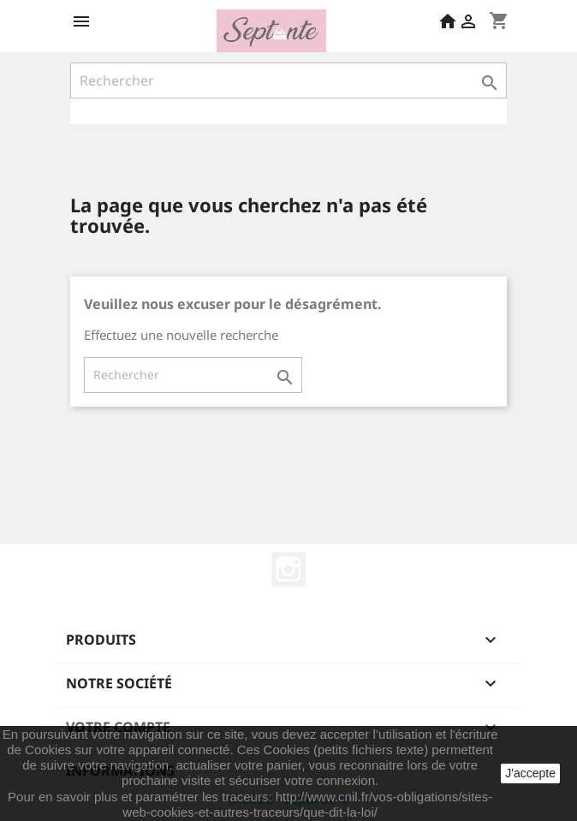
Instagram (288, 569)
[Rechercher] (288, 80)
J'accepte (530, 773)
